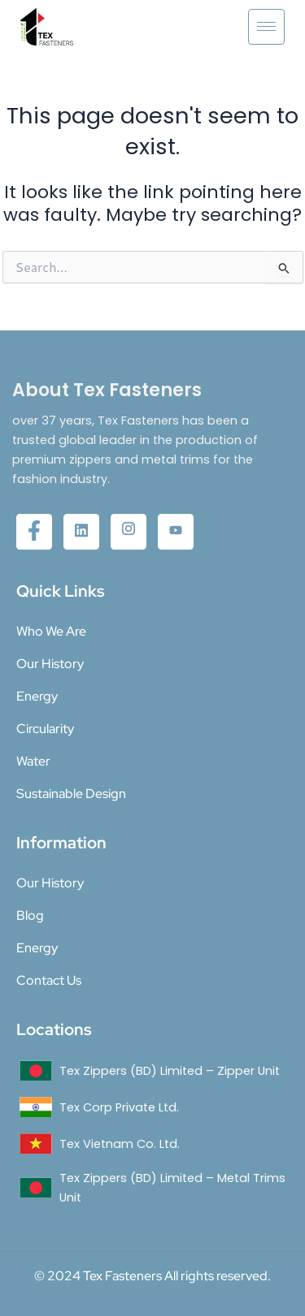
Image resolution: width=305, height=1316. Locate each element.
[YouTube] (176, 532)
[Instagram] (128, 532)
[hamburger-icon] (266, 27)
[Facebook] (34, 532)
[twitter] (81, 532)
